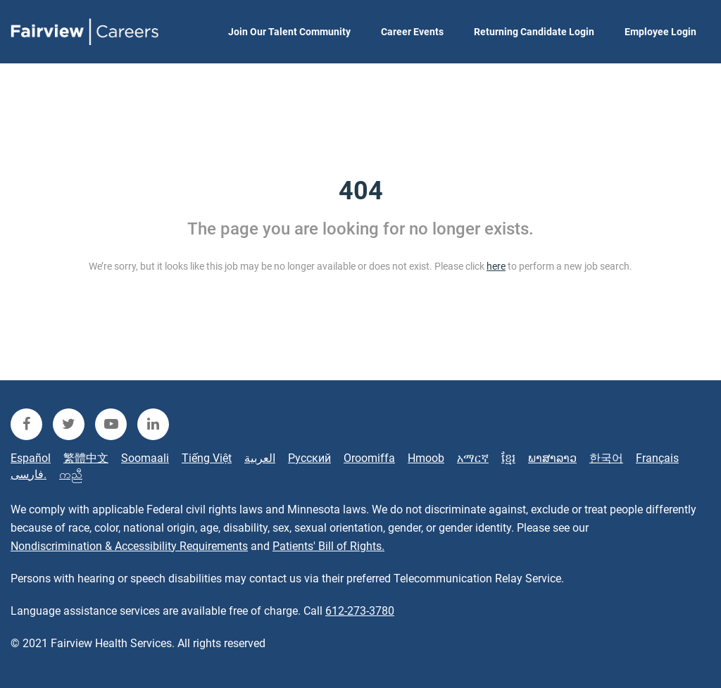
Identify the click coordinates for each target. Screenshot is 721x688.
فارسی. (28, 474)
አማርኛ (473, 458)
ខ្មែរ (508, 458)
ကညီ (70, 474)
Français (657, 458)
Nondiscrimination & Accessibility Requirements (129, 546)
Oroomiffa (369, 458)
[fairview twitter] (68, 424)
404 (361, 191)
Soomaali (145, 458)
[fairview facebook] (26, 424)
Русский (309, 458)
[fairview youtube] (111, 424)
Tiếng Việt (207, 458)
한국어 (606, 458)
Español (31, 458)
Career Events (412, 31)
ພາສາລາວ (552, 458)
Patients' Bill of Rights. (328, 546)
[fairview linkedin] (153, 424)
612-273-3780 (359, 611)
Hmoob (426, 458)
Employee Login (660, 31)
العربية (259, 458)
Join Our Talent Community (289, 31)
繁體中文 (85, 458)
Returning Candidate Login (534, 31)
